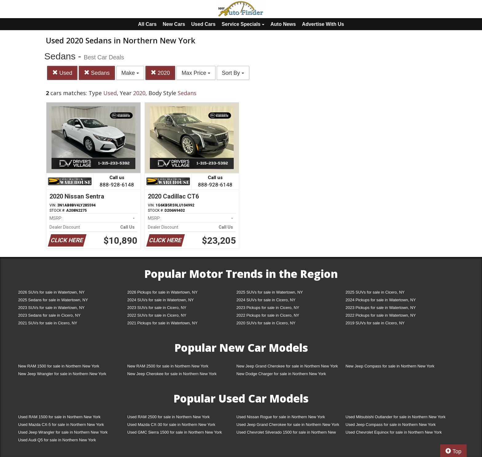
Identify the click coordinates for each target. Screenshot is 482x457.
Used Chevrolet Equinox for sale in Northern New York (394, 432)
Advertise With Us (323, 24)
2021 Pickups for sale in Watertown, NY (162, 323)
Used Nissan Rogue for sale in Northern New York (280, 417)
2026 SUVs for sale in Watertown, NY (51, 292)
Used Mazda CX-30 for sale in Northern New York (171, 424)
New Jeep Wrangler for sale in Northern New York (62, 373)
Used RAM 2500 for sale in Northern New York (168, 417)
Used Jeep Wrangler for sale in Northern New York (63, 432)
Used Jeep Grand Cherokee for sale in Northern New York (287, 424)
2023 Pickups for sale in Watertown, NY (381, 307)
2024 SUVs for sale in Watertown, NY (160, 300)
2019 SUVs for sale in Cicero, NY (375, 323)
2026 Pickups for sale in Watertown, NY (162, 292)
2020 (160, 73)
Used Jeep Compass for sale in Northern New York (391, 424)
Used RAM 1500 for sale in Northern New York (59, 417)
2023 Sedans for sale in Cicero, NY (49, 315)
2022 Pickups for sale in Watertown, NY (381, 315)
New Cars (174, 24)
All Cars (147, 24)
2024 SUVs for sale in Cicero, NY (265, 300)
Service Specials (243, 24)
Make (130, 73)
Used (62, 73)
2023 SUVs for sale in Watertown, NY (51, 307)
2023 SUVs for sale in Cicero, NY (156, 307)
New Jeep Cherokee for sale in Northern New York (171, 373)
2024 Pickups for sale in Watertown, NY (381, 300)
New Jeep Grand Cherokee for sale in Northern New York (287, 366)
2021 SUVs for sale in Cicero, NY (47, 323)
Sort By (233, 73)
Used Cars (203, 24)
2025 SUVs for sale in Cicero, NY (375, 292)
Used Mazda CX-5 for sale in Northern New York (61, 424)
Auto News (283, 24)
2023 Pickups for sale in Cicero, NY (267, 307)
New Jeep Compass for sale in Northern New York (390, 366)
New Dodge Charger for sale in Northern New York (281, 373)
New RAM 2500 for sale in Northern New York (167, 366)
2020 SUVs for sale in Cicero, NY (265, 323)
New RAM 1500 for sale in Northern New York (58, 366)
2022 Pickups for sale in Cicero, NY (267, 315)
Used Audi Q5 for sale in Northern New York (57, 440)
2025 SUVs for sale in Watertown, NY (269, 292)
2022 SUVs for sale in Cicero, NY (156, 315)
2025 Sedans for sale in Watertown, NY (53, 300)
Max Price (196, 73)
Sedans (97, 73)
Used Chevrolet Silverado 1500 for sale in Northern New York (286, 433)
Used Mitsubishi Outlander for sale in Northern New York (395, 417)
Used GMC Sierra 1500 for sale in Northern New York (174, 432)
